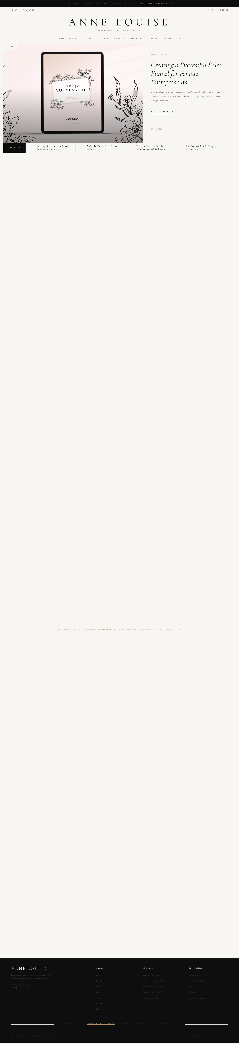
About (14, 10)
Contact (223, 10)
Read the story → (162, 112)
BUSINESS (119, 40)
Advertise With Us (196, 982)
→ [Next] (136, 94)
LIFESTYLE (87, 40)
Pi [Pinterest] (27, 988)
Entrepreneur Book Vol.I (153, 982)
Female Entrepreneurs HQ (100, 630)
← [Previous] (10, 94)
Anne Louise (119, 22)
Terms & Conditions (197, 999)
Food (98, 1010)
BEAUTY (59, 40)
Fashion (99, 982)
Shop (210, 10)
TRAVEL (156, 40)
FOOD (181, 40)
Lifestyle (99, 988)
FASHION (72, 40)
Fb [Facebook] (21, 988)
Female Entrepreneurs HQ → (154, 3)
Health (169, 40)
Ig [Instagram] (14, 988)
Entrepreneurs (138, 40)
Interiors (99, 993)
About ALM (194, 976)
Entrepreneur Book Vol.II (153, 988)
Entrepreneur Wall (150, 999)
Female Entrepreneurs (152, 976)
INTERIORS (103, 40)
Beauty (99, 976)
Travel (98, 999)
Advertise (29, 10)
